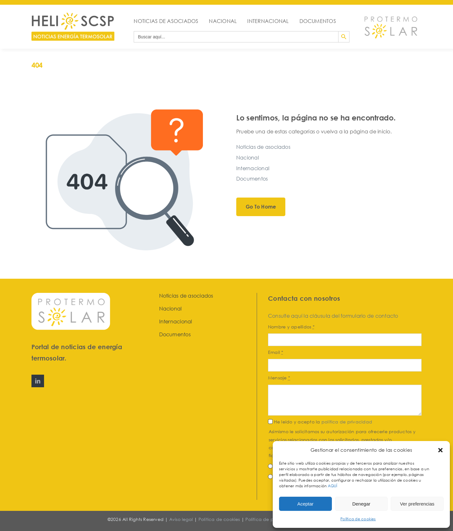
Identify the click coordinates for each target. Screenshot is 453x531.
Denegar (361, 503)
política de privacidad (347, 421)
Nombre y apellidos (291, 326)
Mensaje (279, 377)
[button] (440, 450)
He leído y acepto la (323, 421)
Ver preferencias (417, 503)
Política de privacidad (270, 519)
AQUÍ (333, 485)
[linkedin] (37, 381)
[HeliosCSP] (73, 15)
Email (275, 352)
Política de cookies (358, 519)
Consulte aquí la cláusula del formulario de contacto (333, 316)
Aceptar (305, 503)
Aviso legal (181, 519)
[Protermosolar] (390, 14)
